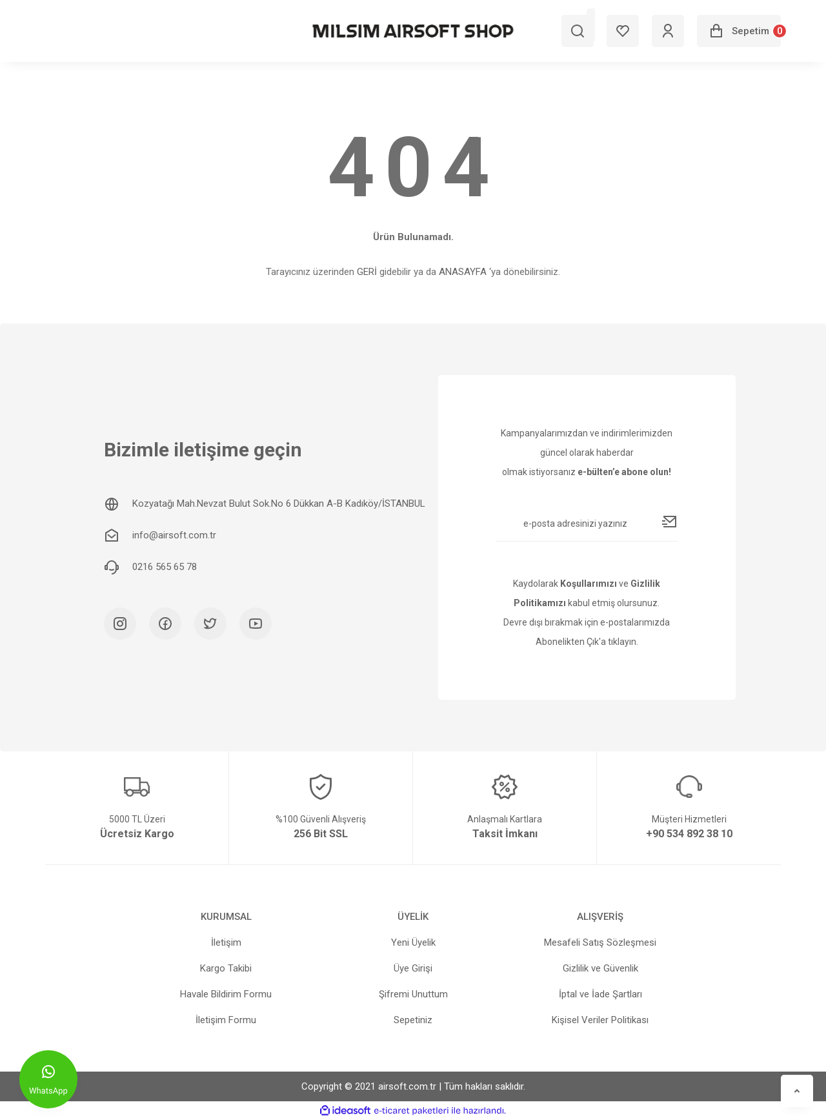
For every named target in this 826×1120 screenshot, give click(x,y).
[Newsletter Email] (587, 529)
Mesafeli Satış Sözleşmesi (600, 942)
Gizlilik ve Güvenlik (600, 968)
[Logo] (413, 31)
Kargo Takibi (226, 968)
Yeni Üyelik (413, 942)
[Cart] (739, 31)
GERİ (367, 272)
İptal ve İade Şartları (600, 994)
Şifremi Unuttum (413, 994)
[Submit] (670, 521)
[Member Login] (668, 31)
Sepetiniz (413, 1020)
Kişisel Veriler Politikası (600, 1020)
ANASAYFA (463, 272)
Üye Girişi (413, 968)
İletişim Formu (226, 1020)
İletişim (226, 942)
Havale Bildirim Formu (226, 994)
